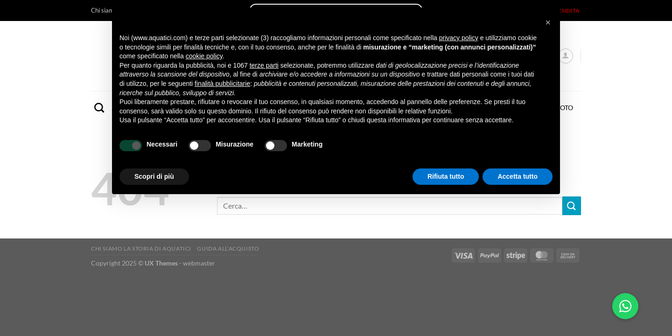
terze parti (264, 65)
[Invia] (571, 205)
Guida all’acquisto (228, 248)
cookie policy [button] (204, 56)
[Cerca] (99, 107)
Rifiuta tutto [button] (445, 176)
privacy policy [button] (458, 38)
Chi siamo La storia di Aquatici (141, 248)
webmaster (199, 263)
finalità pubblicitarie (222, 83)
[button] (547, 22)
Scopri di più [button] (154, 176)
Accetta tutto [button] (517, 176)
